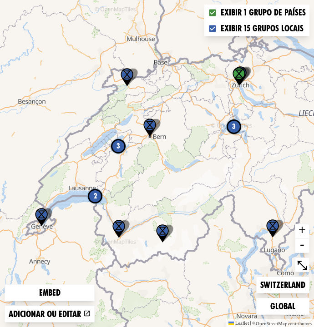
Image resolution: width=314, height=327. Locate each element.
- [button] (302, 245)
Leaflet (238, 323)
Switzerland (282, 284)
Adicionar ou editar (50, 314)
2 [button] (95, 196)
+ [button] (302, 231)
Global (285, 305)
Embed (50, 292)
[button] (272, 228)
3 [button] (234, 126)
